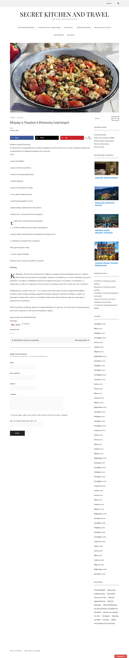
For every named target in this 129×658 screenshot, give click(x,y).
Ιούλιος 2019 (98, 546)
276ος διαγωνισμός (82, 340)
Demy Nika (15, 130)
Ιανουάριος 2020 (99, 518)
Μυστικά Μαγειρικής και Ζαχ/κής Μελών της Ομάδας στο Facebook (106, 608)
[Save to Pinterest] (72, 138)
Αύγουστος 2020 (99, 486)
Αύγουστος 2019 (99, 541)
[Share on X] (47, 138)
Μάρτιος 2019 (98, 564)
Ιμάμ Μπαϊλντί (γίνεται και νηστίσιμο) (25, 340)
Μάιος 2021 (98, 444)
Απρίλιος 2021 (99, 449)
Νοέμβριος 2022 (99, 365)
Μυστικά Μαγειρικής (26, 27)
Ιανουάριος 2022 (99, 412)
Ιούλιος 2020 (98, 490)
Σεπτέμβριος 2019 (100, 537)
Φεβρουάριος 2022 (100, 407)
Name (12, 363)
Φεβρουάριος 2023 (100, 356)
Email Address (15, 373)
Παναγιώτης (97, 287)
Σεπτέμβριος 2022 (100, 375)
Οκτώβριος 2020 (99, 477)
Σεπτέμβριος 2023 (100, 338)
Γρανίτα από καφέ (99, 147)
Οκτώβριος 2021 (99, 421)
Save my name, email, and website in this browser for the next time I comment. (40, 415)
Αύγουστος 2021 (99, 430)
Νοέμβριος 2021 (99, 416)
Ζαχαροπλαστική (84, 27)
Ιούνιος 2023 (98, 342)
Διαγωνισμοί (59, 35)
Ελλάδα (71, 35)
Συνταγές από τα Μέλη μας (49, 27)
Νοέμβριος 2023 (99, 333)
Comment (13, 394)
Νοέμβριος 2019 (99, 527)
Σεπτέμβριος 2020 (100, 481)
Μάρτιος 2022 (99, 402)
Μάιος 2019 (98, 555)
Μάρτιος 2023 (98, 351)
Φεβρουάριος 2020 (100, 514)
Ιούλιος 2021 (98, 435)
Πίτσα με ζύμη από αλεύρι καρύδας (104, 141)
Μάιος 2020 (98, 500)
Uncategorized (99, 590)
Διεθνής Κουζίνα (99, 594)
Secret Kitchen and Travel (64, 14)
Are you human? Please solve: (26, 423)
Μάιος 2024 (98, 328)
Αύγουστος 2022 (99, 379)
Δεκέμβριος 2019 (99, 523)
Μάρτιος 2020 (99, 509)
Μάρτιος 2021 (98, 453)
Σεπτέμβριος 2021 (100, 426)
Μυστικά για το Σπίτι (102, 27)
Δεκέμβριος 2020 (100, 467)
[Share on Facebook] (22, 138)
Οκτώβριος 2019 (99, 532)
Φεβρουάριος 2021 (100, 458)
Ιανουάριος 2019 (99, 574)
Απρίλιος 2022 (99, 398)
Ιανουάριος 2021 (99, 463)
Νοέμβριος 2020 (99, 472)
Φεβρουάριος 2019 (100, 569)
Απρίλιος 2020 (99, 504)
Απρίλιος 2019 (99, 560)
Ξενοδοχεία (106, 616)
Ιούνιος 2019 (98, 551)
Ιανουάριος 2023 (99, 361)
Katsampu (37, 650)
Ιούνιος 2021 (98, 439)
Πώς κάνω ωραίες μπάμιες (101, 144)
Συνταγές (68, 27)
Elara (11, 650)
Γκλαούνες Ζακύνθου (100, 135)
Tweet (18, 324)
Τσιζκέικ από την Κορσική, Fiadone (104, 138)
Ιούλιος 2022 (98, 384)
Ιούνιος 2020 (98, 495)
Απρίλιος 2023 (99, 347)
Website (12, 384)
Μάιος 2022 (98, 393)
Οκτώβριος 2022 (99, 370)
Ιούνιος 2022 (98, 389)
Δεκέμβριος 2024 (100, 324)
